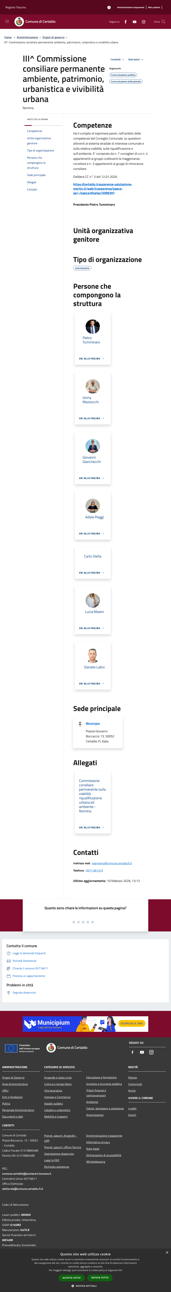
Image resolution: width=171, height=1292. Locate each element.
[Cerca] (163, 21)
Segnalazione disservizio (59, 1154)
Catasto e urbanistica (57, 1110)
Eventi (132, 1115)
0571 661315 (94, 870)
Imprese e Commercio (57, 1097)
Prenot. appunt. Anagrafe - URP (60, 1138)
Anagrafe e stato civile (58, 1077)
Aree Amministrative (15, 1084)
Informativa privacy (98, 1142)
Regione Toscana (15, 7)
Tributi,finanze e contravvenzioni (96, 1093)
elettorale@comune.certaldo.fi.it (22, 1189)
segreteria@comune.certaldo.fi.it (112, 863)
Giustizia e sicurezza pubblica (104, 1084)
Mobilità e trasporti (56, 1116)
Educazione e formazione (101, 1077)
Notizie (132, 1077)
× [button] (167, 1252)
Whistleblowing (95, 1161)
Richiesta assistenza (56, 1167)
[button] (85, 1286)
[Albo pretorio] (154, 7)
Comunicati (135, 1084)
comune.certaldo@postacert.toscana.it (26, 1173)
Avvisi (132, 1090)
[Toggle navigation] (7, 21)
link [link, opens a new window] (120, 1270)
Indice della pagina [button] (37, 119)
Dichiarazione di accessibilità (103, 1155)
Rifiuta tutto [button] (100, 1277)
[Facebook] (124, 21)
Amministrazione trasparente (104, 1135)
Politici (6, 1103)
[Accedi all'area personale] (109, 7)
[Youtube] (133, 21)
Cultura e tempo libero (58, 1084)
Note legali (92, 1148)
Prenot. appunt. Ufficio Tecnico (62, 1147)
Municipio (93, 723)
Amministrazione (27, 37)
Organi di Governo (13, 1077)
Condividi (118, 59)
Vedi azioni (136, 59)
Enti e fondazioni (12, 1097)
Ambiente (92, 1102)
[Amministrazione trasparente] (130, 7)
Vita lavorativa (53, 1090)
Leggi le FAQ (51, 1160)
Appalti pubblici (53, 1103)
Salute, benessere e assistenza (105, 1108)
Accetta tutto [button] (72, 1277)
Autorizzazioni (95, 1115)
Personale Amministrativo (18, 1110)
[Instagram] (142, 21)
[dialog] (85, 1270)
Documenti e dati (12, 1116)
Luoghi (132, 1108)
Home (8, 37)
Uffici (5, 1090)
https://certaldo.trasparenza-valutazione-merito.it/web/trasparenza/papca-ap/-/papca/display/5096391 (102, 188)
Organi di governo (53, 37)
